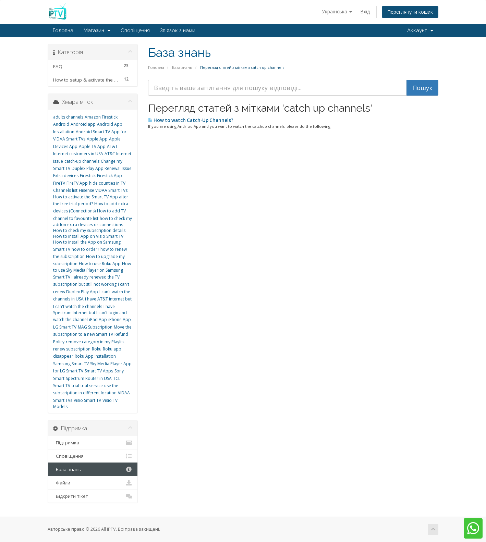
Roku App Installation (95, 356)
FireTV (59, 183)
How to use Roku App (100, 264)
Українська (337, 11)
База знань (182, 67)
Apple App (97, 139)
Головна (63, 30)
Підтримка (92, 443)
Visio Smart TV (87, 400)
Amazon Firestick (101, 117)
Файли (92, 483)
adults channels (68, 117)
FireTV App (77, 183)
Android (61, 124)
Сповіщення (135, 30)
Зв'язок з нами (177, 30)
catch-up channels (81, 161)
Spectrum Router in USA (89, 378)
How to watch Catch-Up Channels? (190, 120)
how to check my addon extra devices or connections (92, 221)
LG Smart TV (64, 327)
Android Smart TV (93, 132)
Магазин (97, 30)
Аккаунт (420, 30)
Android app (83, 124)
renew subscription (71, 349)
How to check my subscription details (89, 230)
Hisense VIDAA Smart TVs (103, 190)
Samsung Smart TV (71, 364)
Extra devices (65, 175)
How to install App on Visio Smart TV (88, 236)
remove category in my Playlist (95, 342)
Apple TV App (92, 146)
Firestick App (109, 175)
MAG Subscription (95, 327)
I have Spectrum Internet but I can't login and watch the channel (90, 313)
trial (75, 386)
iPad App (98, 319)
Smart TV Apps (99, 371)
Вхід (365, 11)
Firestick (88, 175)
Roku (96, 349)
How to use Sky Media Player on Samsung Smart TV (92, 270)
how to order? (85, 249)
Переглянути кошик (410, 12)
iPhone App (119, 319)
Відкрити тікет (92, 496)
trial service (92, 386)
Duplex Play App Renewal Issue (102, 168)
